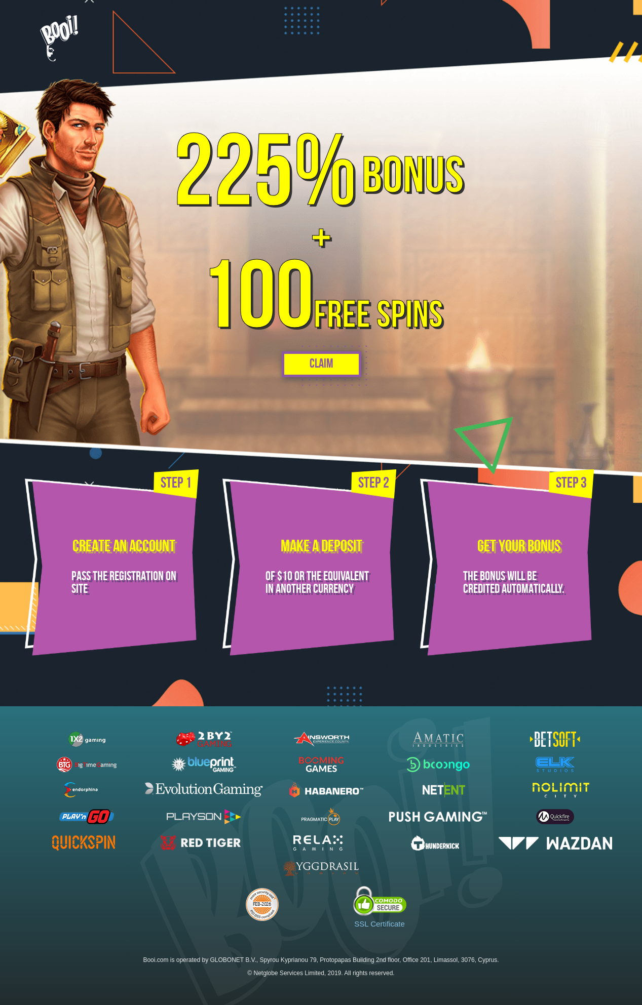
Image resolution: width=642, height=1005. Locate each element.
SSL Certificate (379, 923)
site (79, 589)
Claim (321, 364)
